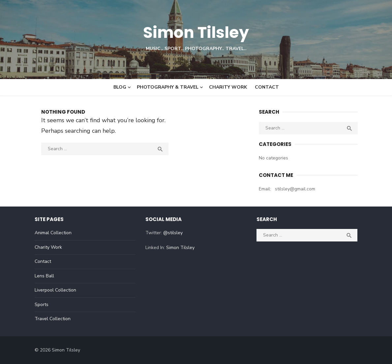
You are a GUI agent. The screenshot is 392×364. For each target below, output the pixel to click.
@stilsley (173, 233)
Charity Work (228, 87)
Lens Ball (44, 276)
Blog (119, 87)
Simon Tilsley (196, 32)
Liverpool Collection (55, 290)
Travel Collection (53, 319)
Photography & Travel (167, 87)
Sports (41, 304)
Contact (267, 87)
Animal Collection (53, 233)
